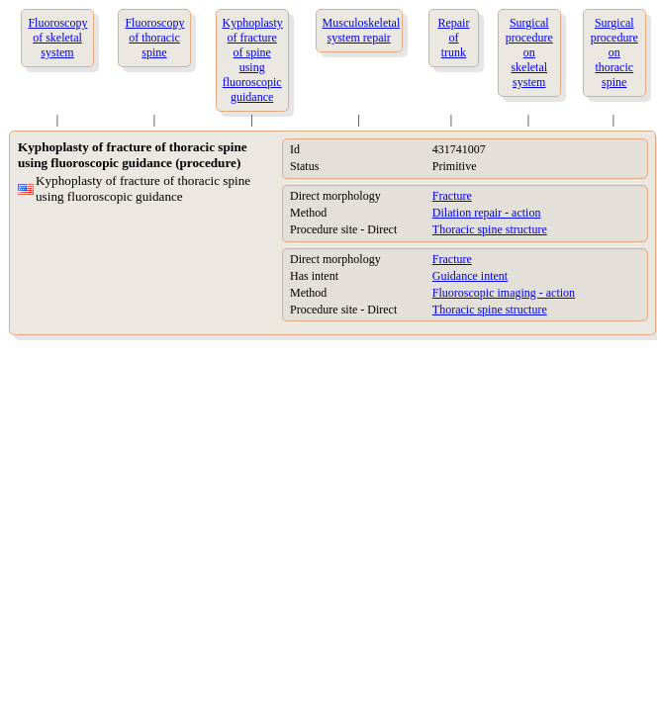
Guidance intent (470, 276)
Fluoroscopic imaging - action (503, 293)
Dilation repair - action (486, 213)
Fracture (452, 196)
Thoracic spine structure (489, 229)
